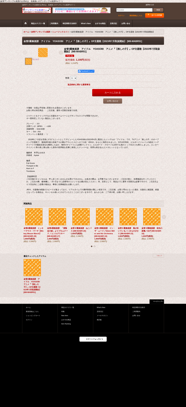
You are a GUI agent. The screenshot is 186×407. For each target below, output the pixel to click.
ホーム (28, 307)
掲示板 (99, 320)
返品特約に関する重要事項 (79, 85)
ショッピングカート (33, 315)
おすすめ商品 (66, 320)
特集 (63, 311)
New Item (64, 315)
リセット (159, 255)
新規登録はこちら (136, 15)
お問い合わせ (112, 101)
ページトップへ (158, 301)
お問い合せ (136, 315)
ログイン (121, 15)
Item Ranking (66, 324)
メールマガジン (102, 315)
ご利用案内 (136, 311)
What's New (101, 307)
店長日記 (100, 311)
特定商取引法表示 (138, 307)
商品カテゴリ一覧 (67, 307)
